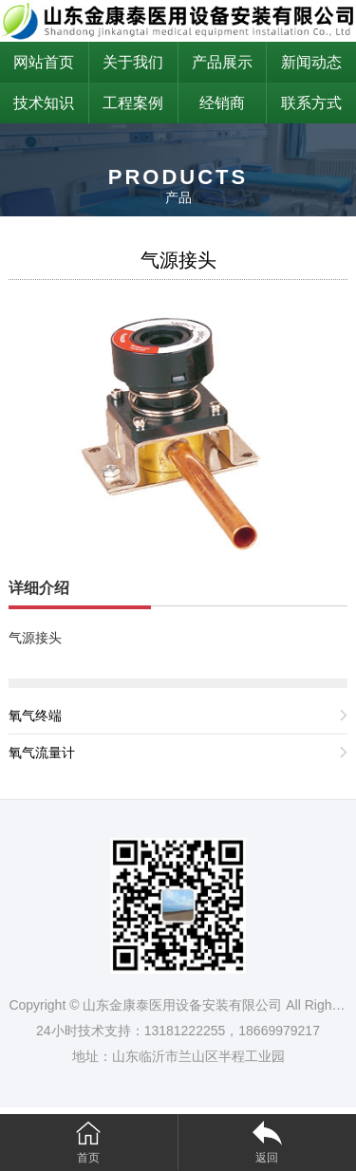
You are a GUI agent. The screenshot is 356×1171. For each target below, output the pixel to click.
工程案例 (133, 103)
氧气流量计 (42, 752)
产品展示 (222, 62)
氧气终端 (35, 715)
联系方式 (311, 103)
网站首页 (43, 62)
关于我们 (133, 62)
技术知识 (43, 103)
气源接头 (178, 260)
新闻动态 (311, 62)
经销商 (222, 103)
